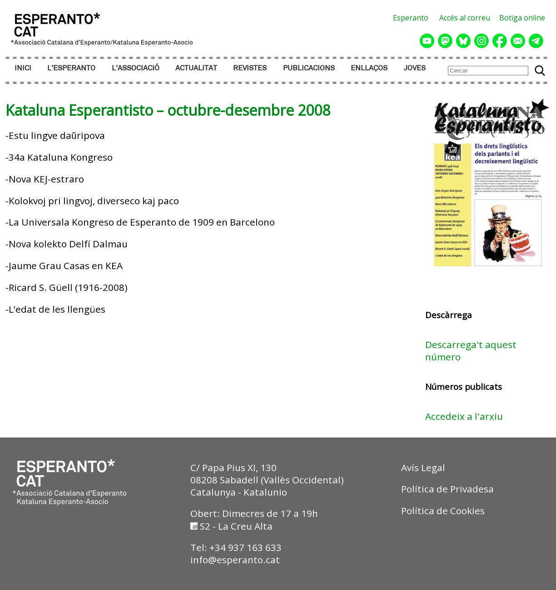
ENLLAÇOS (369, 68)
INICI (23, 68)
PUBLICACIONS (309, 68)
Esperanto (410, 18)
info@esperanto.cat (235, 559)
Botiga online (522, 18)
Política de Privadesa (447, 488)
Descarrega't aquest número (470, 350)
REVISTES (250, 68)
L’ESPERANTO (71, 68)
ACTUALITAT (196, 68)
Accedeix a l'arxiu (464, 416)
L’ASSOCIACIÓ (135, 68)
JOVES (415, 68)
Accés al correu (464, 18)
